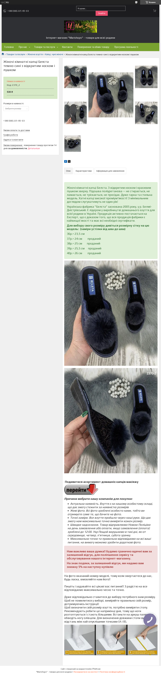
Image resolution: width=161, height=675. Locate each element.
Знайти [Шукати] (101, 13)
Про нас (23, 47)
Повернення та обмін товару (93, 47)
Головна (9, 47)
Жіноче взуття (35, 54)
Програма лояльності (126, 47)
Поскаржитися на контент (86, 672)
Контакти (67, 47)
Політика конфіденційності (112, 672)
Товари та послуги (44, 47)
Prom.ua (96, 669)
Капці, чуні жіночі (54, 54)
